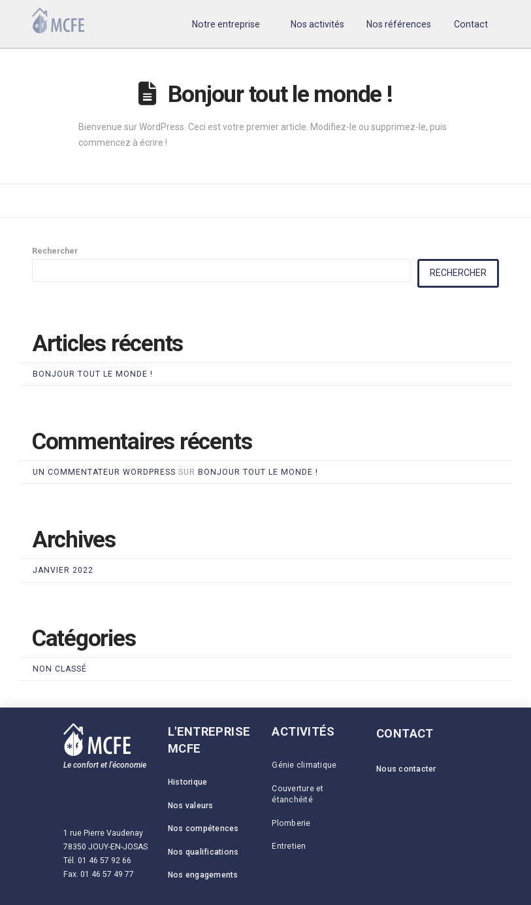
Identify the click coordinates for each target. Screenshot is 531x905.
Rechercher (55, 251)
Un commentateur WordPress (104, 472)
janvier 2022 (63, 570)
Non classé (60, 669)
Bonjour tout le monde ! (280, 94)
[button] (226, 24)
